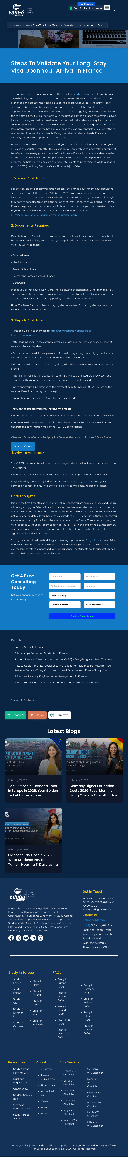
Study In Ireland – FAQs (63, 1011)
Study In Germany (18, 1027)
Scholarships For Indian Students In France (41, 653)
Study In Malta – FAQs (88, 1003)
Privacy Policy (20, 1146)
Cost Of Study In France (29, 647)
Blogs (21, 25)
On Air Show (20, 1089)
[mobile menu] (107, 7)
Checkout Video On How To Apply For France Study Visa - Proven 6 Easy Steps (61, 437)
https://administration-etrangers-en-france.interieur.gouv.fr (45, 214)
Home (13, 25)
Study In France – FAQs (63, 997)
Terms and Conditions (44, 1146)
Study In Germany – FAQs (90, 990)
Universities (48, 1086)
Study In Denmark (18, 1013)
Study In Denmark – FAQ (64, 1034)
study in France (83, 94)
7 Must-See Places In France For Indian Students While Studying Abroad (59, 682)
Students (46, 1070)
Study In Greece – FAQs (89, 1030)
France (30, 25)
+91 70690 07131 (91, 899)
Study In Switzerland (38, 1025)
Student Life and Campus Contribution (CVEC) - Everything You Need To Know (63, 659)
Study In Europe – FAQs (63, 984)
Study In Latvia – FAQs (88, 1017)
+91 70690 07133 (100, 903)
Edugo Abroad (94, 540)
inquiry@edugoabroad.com (98, 910)
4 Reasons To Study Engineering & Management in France (50, 676)
